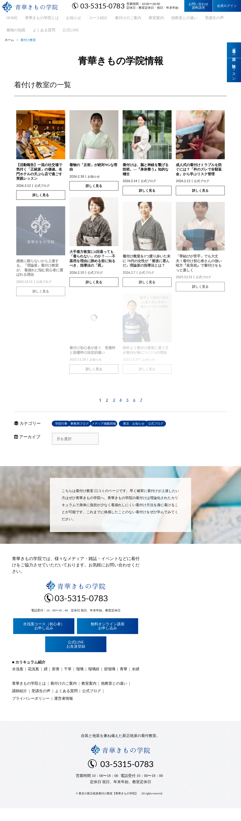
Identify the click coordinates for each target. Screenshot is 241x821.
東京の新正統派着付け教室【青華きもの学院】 (108, 806)
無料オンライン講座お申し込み (108, 639)
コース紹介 (89, 19)
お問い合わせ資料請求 (198, 5)
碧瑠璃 (109, 682)
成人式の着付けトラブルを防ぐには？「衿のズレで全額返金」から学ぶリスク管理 (199, 173)
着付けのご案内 (117, 19)
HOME (8, 19)
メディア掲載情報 (135, 427)
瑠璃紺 (93, 682)
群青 (56, 682)
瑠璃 (80, 682)
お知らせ (66, 19)
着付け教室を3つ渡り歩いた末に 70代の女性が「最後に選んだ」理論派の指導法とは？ (146, 264)
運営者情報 (63, 711)
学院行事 (67, 427)
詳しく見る (40, 199)
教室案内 (143, 19)
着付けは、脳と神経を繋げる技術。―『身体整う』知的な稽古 (146, 173)
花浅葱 (33, 682)
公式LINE (39, 33)
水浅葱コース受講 (234, 50)
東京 (169, 427)
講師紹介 (19, 704)
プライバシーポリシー (31, 711)
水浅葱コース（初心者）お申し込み (43, 639)
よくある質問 (14, 33)
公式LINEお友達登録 (75, 657)
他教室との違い (170, 19)
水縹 (135, 682)
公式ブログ (42, 189)
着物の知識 (222, 19)
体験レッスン (234, 71)
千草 (68, 682)
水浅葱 (17, 682)
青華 (123, 682)
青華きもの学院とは (36, 19)
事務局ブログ (101, 427)
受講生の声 (198, 19)
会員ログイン (227, 6)
